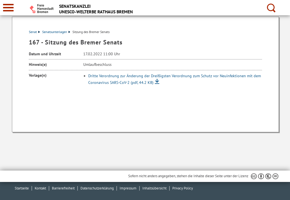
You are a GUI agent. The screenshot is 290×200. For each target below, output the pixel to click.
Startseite (22, 188)
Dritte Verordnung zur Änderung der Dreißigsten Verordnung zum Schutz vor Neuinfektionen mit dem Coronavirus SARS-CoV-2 (174, 79)
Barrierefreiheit (63, 188)
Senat (34, 32)
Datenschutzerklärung (97, 188)
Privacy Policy (182, 188)
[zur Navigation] (8, 7)
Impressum (128, 188)
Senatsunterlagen (56, 32)
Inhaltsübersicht (154, 188)
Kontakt (40, 188)
